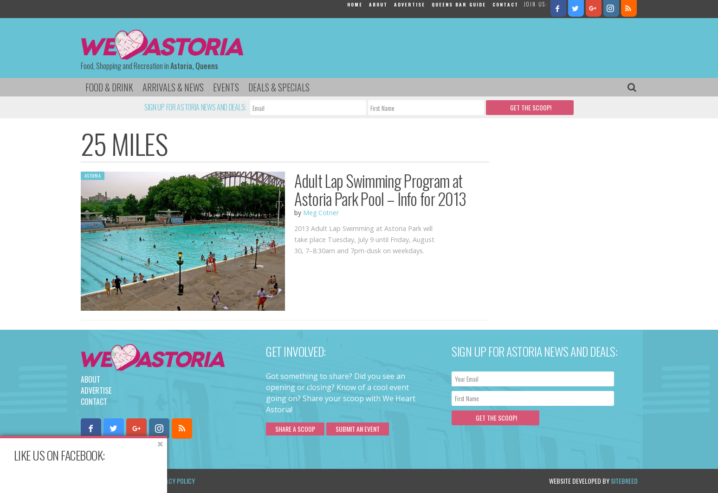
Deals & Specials (279, 87)
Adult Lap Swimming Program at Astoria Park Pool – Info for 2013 (380, 189)
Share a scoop (295, 429)
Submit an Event (358, 429)
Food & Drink (109, 87)
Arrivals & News (173, 87)
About (378, 4)
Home (354, 4)
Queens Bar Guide (459, 4)
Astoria (92, 175)
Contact (505, 4)
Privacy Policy (175, 481)
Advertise (409, 4)
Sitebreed (624, 481)
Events (226, 87)
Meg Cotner (321, 212)
